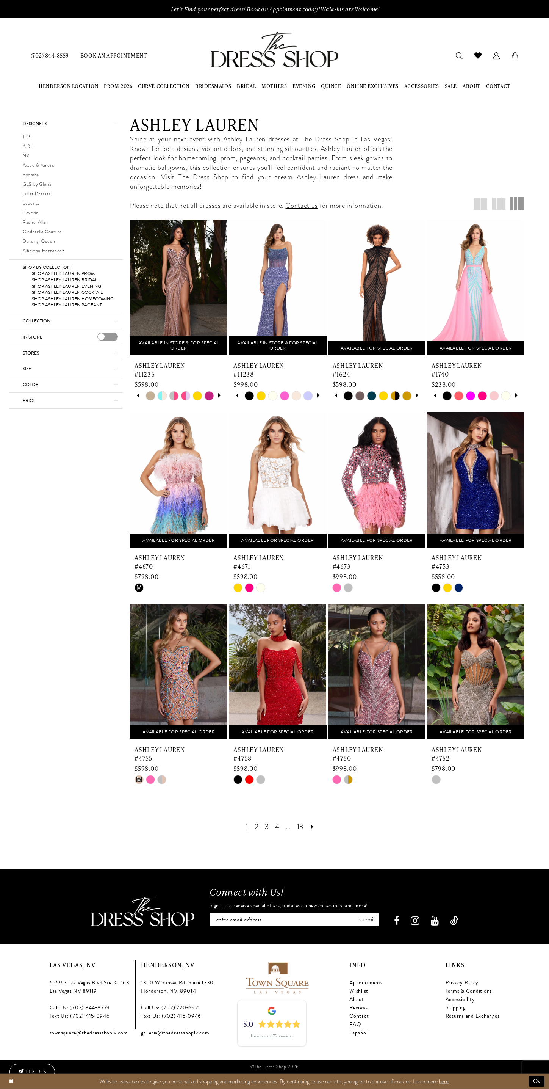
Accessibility (460, 999)
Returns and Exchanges (473, 1016)
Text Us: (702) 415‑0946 (80, 1016)
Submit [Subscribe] (367, 919)
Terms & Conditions (469, 991)
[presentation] (107, 337)
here (444, 1081)
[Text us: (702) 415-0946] (32, 1072)
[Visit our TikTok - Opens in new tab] (454, 921)
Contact (359, 1016)
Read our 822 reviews (272, 1036)
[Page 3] (267, 826)
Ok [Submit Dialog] (537, 1081)
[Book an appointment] (114, 55)
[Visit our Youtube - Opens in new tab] (435, 921)
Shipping (456, 1008)
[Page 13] (300, 826)
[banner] (274, 50)
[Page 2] (256, 826)
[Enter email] (294, 919)
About (356, 999)
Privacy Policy (462, 983)
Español (358, 1033)
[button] (496, 55)
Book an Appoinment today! (283, 9)
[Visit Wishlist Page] (478, 55)
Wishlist (358, 991)
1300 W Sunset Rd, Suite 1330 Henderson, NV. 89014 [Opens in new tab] (177, 987)
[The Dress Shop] (142, 911)
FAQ (355, 1024)
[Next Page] (312, 826)
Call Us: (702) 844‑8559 (80, 1008)
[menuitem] (50, 55)
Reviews (358, 1008)
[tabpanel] (150, 396)
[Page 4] (277, 826)
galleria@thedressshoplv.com (175, 1033)
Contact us (301, 205)
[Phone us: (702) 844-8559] (50, 55)
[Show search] (459, 55)
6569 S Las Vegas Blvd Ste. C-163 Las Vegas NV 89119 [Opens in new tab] (89, 987)
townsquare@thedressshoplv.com (89, 1033)
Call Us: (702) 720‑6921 (170, 1008)
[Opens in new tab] (277, 977)
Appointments (366, 983)
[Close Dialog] (11, 1081)
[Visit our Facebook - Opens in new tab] (396, 921)
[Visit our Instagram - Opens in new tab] (415, 921)
